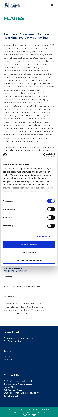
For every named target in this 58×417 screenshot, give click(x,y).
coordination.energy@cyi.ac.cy (24, 393)
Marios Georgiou (13, 268)
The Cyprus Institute (13, 341)
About (8, 351)
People (7, 357)
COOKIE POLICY (30, 415)
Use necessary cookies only (29, 260)
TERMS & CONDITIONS (21, 412)
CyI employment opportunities (18, 338)
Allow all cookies (29, 245)
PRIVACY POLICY (41, 412)
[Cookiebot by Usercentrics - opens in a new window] (43, 155)
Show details (43, 236)
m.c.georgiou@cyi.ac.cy (15, 271)
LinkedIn (15, 396)
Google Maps (10, 387)
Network (8, 360)
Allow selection (29, 252)
